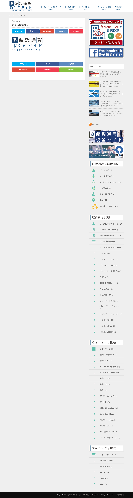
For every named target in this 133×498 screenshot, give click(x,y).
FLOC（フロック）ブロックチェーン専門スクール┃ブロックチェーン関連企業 (105, 103)
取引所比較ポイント (86, 8)
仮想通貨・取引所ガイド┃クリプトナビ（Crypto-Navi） (84, 495)
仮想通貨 (118, 8)
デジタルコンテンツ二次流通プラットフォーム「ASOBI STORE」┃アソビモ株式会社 (105, 84)
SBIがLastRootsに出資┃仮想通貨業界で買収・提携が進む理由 (105, 74)
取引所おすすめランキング (51, 8)
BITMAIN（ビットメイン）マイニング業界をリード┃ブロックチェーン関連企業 (105, 113)
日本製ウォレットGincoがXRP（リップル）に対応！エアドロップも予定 (105, 93)
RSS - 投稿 (95, 124)
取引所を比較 (70, 8)
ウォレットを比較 (104, 8)
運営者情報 (120, 495)
